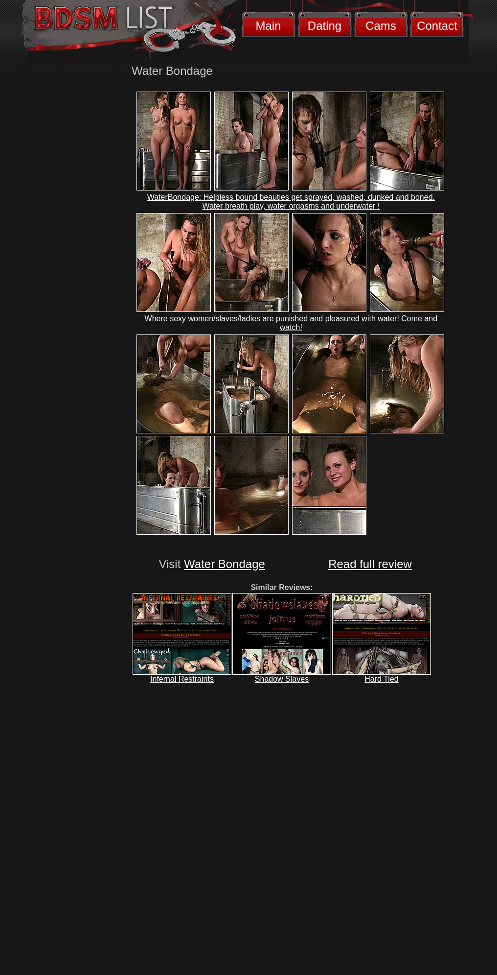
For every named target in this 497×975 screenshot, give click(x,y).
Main (268, 25)
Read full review (370, 564)
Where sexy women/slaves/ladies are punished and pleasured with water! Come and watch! (291, 323)
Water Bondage (224, 564)
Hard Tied (381, 679)
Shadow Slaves (282, 679)
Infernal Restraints (182, 679)
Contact (437, 25)
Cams (380, 25)
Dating (324, 25)
